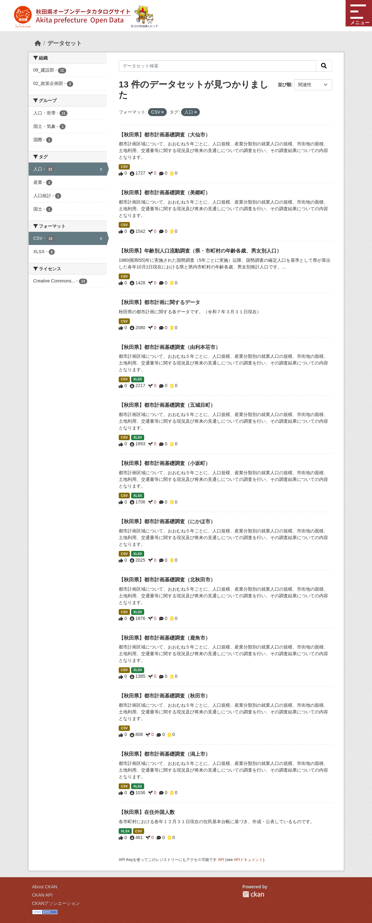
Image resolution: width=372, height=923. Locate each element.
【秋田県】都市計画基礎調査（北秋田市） (167, 579)
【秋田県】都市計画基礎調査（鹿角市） (164, 638)
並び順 (284, 84)
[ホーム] (38, 43)
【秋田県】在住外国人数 (147, 812)
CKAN (253, 894)
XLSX (137, 379)
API (221, 859)
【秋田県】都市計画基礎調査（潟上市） (164, 754)
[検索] (324, 66)
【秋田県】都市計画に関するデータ (159, 302)
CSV (124, 167)
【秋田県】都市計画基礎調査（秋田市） (164, 695)
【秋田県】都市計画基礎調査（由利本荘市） (170, 347)
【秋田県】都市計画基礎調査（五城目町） (167, 405)
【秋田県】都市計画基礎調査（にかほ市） (167, 521)
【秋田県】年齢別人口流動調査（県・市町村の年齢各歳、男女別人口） (200, 250)
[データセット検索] (217, 66)
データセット (64, 43)
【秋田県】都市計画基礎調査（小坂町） (164, 463)
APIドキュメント (248, 859)
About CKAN (44, 886)
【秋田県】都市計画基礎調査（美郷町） (164, 192)
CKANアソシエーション (56, 903)
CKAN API (42, 895)
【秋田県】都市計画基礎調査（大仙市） (164, 134)
